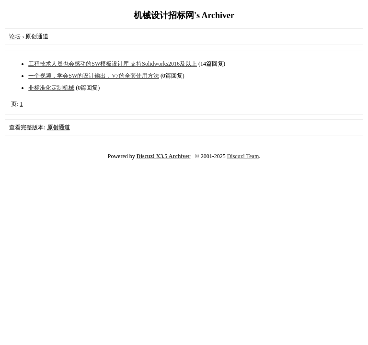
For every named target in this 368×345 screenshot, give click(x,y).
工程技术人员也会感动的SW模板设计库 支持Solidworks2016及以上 (112, 63)
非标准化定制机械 (51, 87)
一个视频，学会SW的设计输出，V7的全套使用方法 (93, 75)
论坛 (15, 36)
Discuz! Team (243, 156)
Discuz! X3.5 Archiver (164, 156)
